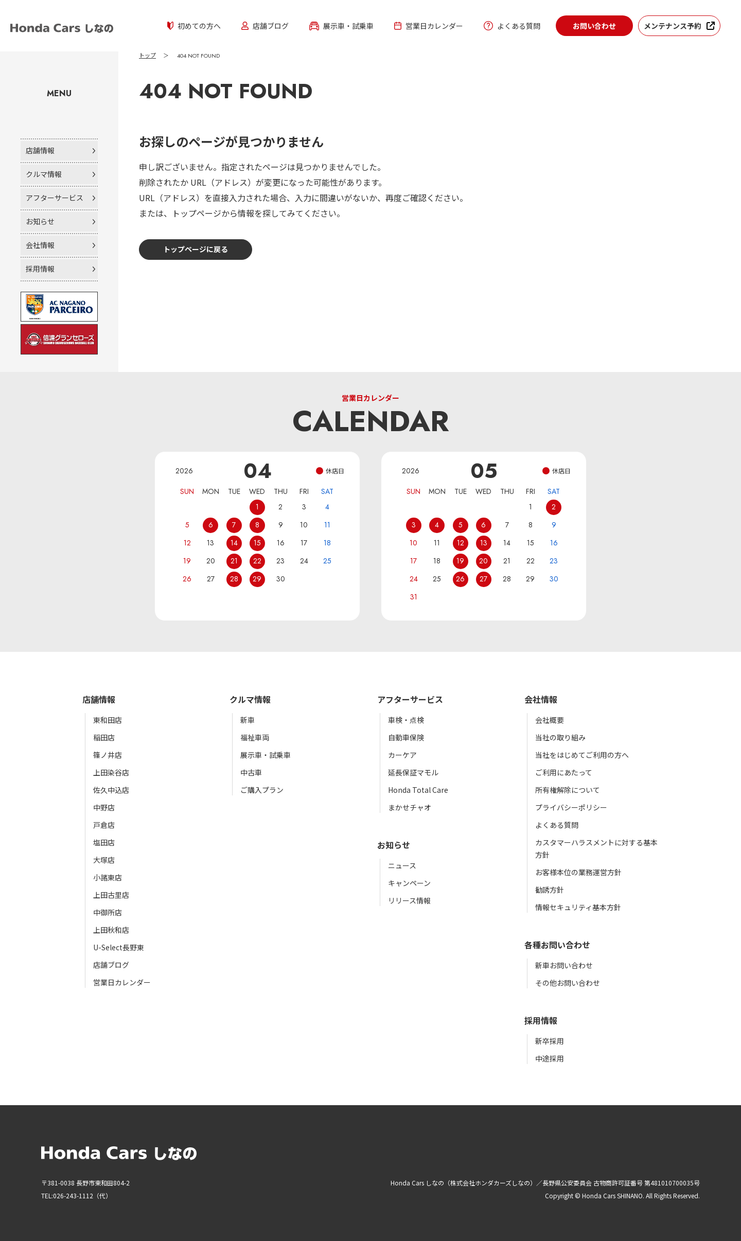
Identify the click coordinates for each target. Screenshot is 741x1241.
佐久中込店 (111, 790)
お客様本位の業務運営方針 (578, 872)
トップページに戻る (195, 249)
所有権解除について (567, 790)
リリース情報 (409, 900)
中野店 (104, 807)
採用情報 (40, 268)
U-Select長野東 (118, 947)
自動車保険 (406, 737)
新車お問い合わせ (564, 965)
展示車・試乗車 (341, 26)
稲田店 (104, 737)
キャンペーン (409, 883)
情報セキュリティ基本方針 (578, 907)
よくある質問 (512, 26)
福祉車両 (254, 737)
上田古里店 (111, 895)
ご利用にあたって (563, 772)
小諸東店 (107, 877)
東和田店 (107, 720)
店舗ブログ (265, 26)
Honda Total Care (418, 790)
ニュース (402, 865)
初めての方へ (194, 26)
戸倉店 (104, 825)
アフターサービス (54, 197)
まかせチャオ (409, 807)
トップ (147, 55)
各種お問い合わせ (557, 944)
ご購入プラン (262, 790)
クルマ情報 (44, 174)
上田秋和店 (111, 930)
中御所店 (107, 912)
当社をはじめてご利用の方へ (582, 755)
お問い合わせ (594, 26)
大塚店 (104, 860)
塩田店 (104, 842)
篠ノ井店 (107, 755)
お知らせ (40, 221)
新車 (247, 720)
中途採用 (549, 1058)
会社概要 (549, 720)
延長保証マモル (413, 772)
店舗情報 (40, 150)
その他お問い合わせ (567, 983)
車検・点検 (406, 720)
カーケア (402, 755)
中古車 (251, 772)
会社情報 (40, 245)
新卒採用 (549, 1041)
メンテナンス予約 (672, 26)
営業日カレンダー (428, 26)
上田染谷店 (111, 772)
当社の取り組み (560, 737)
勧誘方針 (549, 889)
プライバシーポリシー (571, 807)
